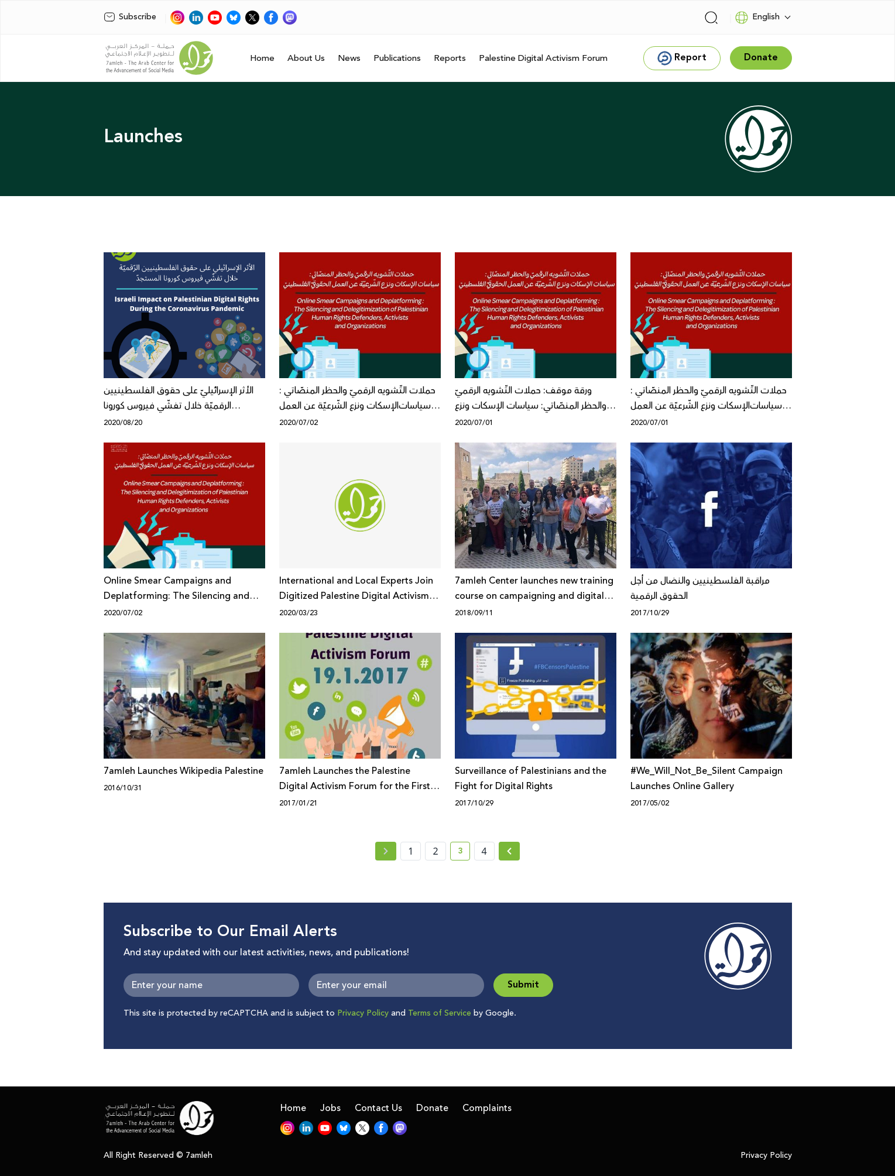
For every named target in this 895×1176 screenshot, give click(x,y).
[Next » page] (509, 851)
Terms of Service (439, 1013)
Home (262, 58)
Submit (523, 985)
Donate (432, 1108)
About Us (306, 58)
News (349, 58)
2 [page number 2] (435, 851)
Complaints (487, 1108)
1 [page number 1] (410, 851)
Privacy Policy (363, 1013)
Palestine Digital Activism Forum (543, 58)
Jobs (330, 1108)
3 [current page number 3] (464, 853)
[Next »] (509, 851)
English (757, 18)
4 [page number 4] (484, 851)
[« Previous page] (385, 851)
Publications (397, 58)
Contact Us (378, 1108)
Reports (450, 58)
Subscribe (130, 17)
